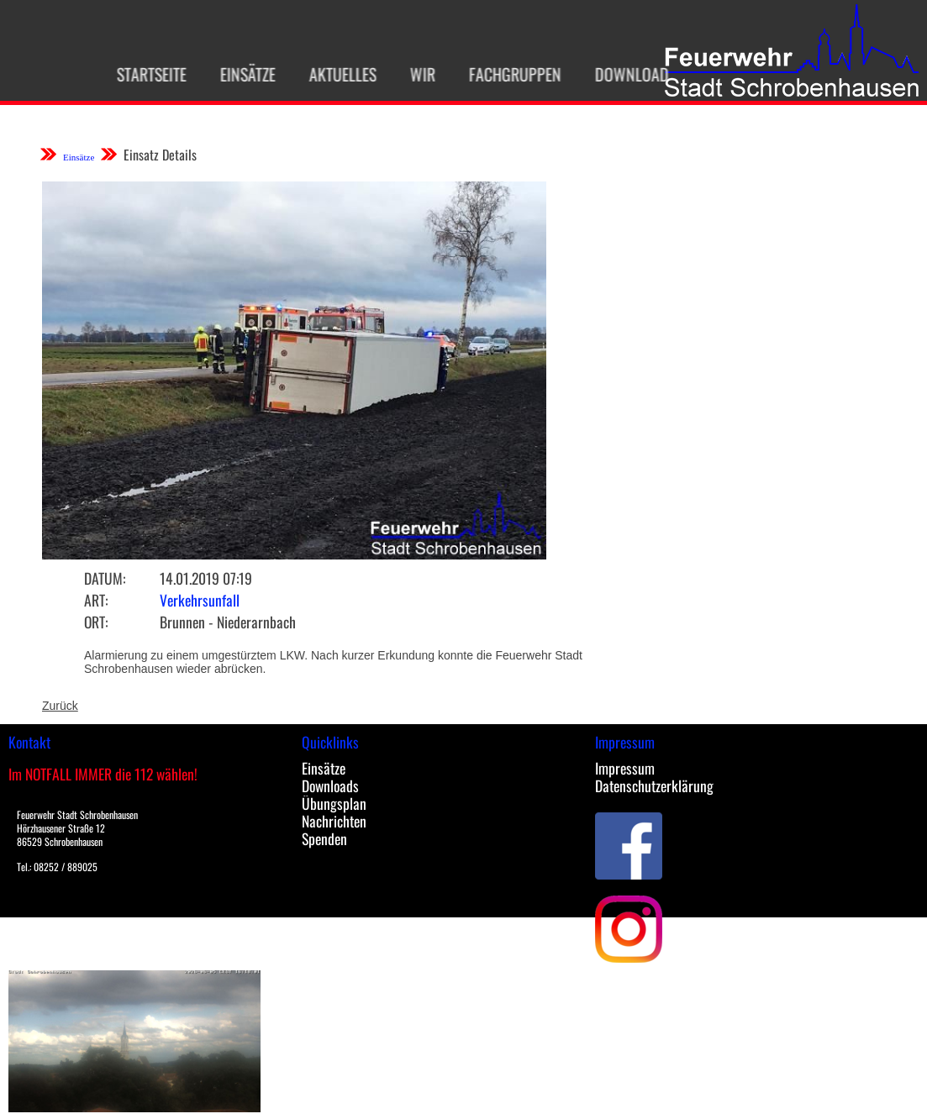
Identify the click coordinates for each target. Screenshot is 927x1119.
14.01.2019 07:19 (206, 578)
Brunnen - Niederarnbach (228, 622)
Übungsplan (334, 803)
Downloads (330, 785)
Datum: (104, 578)
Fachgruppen (507, 74)
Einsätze (240, 74)
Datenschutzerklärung (654, 785)
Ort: (96, 622)
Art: (96, 600)
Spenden (324, 838)
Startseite (144, 74)
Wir (415, 74)
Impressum (625, 768)
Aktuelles (335, 74)
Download (624, 74)
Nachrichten (334, 821)
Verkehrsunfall (200, 600)
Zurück (60, 705)
